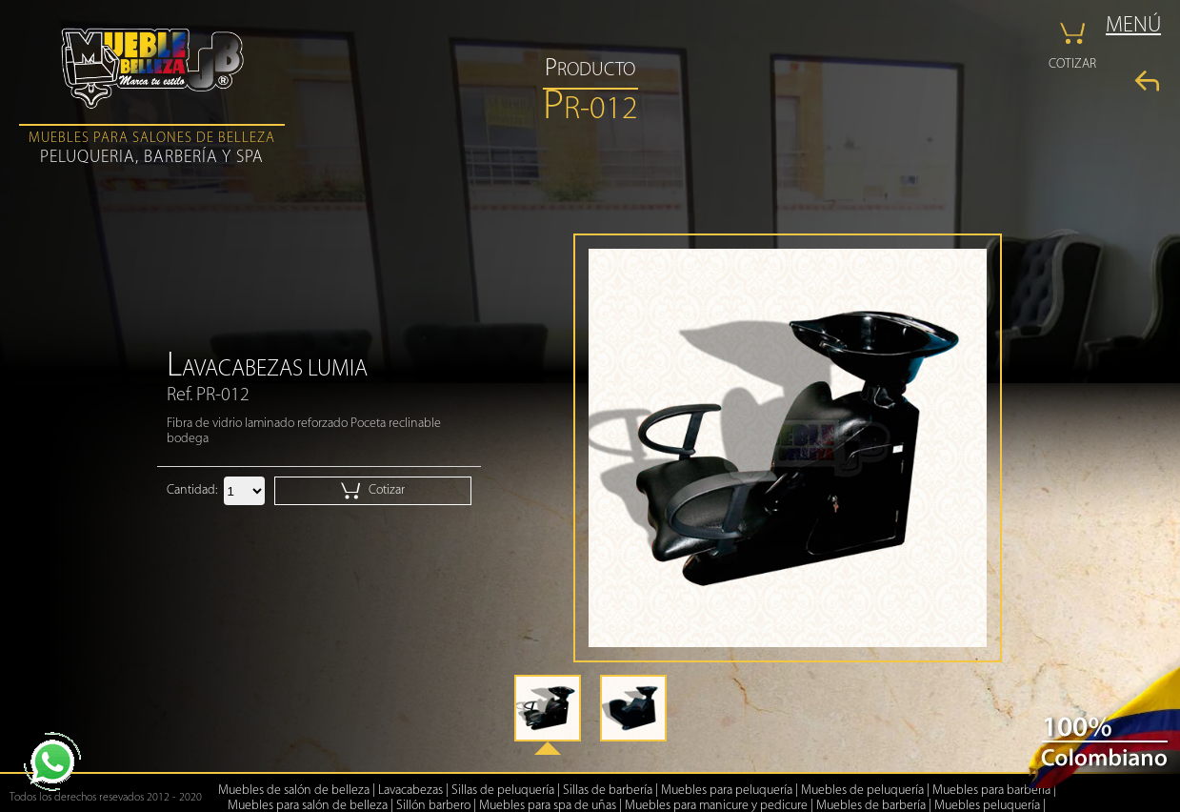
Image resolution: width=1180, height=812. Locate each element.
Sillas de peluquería (502, 790)
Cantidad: (192, 490)
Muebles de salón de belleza (294, 790)
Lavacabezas (410, 790)
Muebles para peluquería (726, 790)
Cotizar (373, 490)
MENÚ (1133, 26)
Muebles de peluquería (862, 790)
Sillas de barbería (607, 790)
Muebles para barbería (991, 790)
